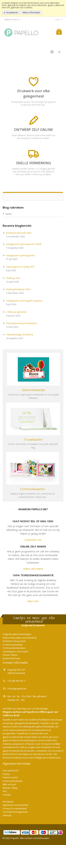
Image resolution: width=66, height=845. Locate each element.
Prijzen (6, 774)
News (9, 213)
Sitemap (7, 815)
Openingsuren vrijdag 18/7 (20, 266)
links (57, 19)
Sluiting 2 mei (13, 278)
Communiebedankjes (14, 648)
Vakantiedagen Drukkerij (19, 334)
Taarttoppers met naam (15, 651)
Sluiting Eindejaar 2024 (18, 289)
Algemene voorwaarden (16, 805)
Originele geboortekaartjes (17, 634)
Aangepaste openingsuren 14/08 (23, 244)
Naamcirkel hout (11, 658)
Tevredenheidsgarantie (15, 811)
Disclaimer (8, 801)
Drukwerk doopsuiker (14, 641)
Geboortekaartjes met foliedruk (20, 637)
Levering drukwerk (13, 780)
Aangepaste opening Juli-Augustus (24, 300)
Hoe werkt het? (11, 770)
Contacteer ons (33, 539)
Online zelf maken (33, 568)
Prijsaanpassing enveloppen (21, 323)
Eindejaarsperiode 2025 (19, 232)
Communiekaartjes (13, 644)
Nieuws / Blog (10, 787)
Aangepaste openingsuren (20, 255)
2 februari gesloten (16, 311)
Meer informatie (31, 12)
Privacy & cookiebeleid (15, 808)
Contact (7, 794)
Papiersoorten (10, 777)
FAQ (5, 791)
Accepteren (12, 12)
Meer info (33, 601)
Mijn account (9, 784)
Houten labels (10, 654)
